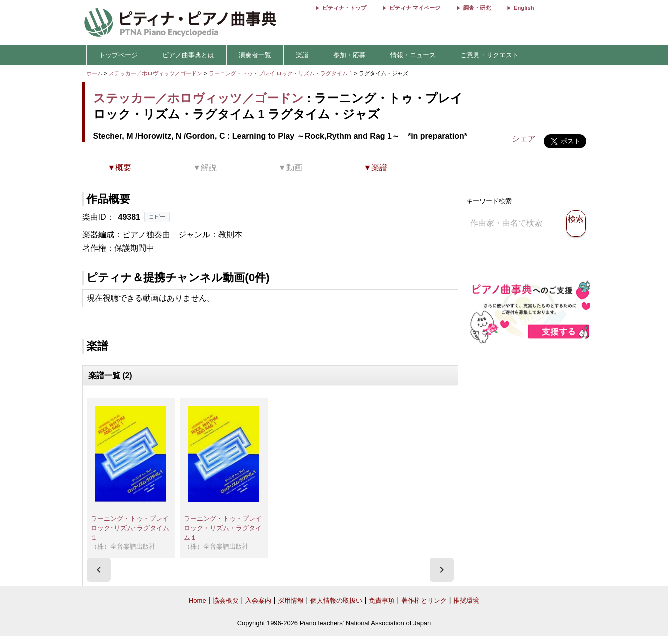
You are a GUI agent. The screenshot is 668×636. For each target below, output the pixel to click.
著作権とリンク (424, 600)
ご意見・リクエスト (489, 55)
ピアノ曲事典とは (188, 55)
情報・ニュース (413, 55)
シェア (524, 138)
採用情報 (291, 600)
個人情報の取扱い (336, 600)
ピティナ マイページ (414, 8)
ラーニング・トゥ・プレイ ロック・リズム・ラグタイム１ (226, 528)
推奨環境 (466, 600)
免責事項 (382, 600)
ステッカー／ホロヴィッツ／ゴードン (155, 73)
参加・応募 (349, 55)
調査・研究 (477, 8)
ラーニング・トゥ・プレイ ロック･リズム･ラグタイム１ (133, 528)
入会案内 (258, 600)
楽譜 (302, 55)
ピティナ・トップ (344, 8)
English (524, 8)
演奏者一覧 (255, 55)
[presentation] (99, 570)
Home (197, 600)
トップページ (118, 55)
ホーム (94, 73)
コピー (157, 217)
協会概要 (226, 600)
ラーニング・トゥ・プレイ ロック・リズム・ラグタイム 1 (281, 73)
